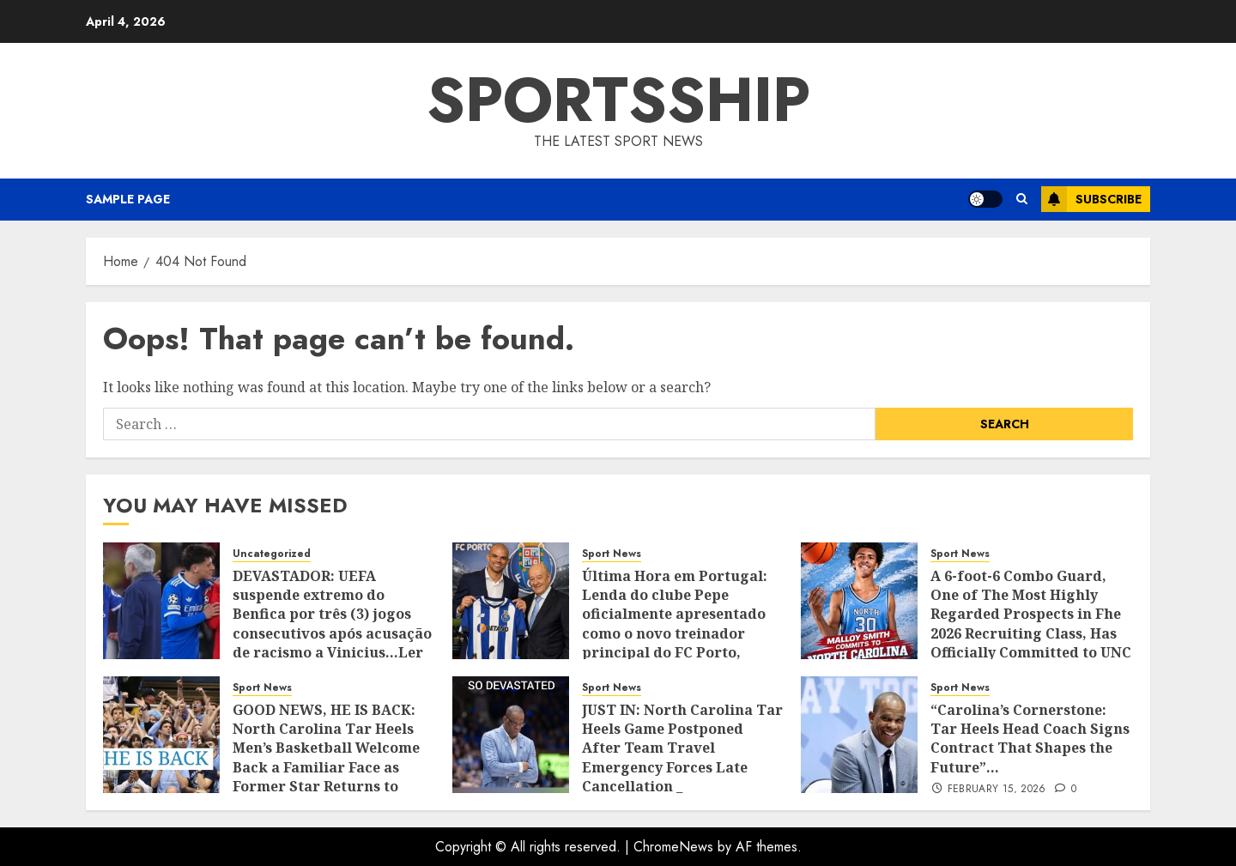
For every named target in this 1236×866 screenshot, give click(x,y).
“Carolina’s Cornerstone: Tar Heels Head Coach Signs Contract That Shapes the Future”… (1030, 738)
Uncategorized (272, 554)
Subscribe (1091, 199)
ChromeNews (673, 847)
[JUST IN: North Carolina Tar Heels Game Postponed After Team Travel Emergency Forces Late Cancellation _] (510, 734)
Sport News (611, 554)
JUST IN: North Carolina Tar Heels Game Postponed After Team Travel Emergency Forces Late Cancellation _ (682, 748)
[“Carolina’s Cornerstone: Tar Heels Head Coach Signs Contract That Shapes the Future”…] (859, 734)
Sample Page (128, 199)
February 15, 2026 (997, 789)
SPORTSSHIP (618, 99)
